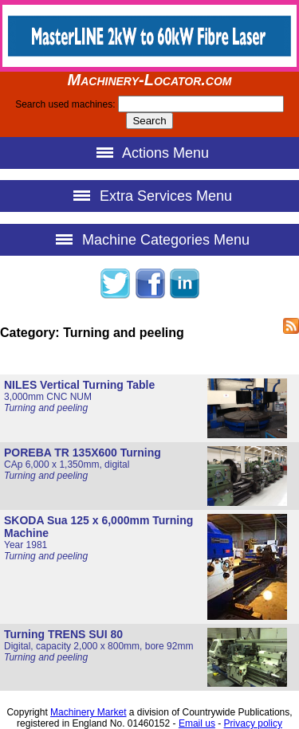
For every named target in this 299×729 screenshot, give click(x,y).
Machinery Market (88, 712)
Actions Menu (149, 152)
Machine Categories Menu (149, 239)
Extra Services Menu (149, 195)
